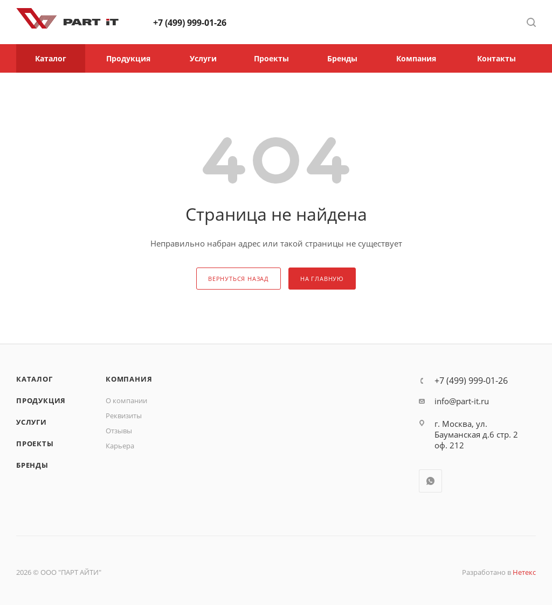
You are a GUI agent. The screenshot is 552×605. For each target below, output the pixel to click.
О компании (126, 400)
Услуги (31, 422)
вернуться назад (238, 279)
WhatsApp (430, 481)
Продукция (41, 400)
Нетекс (524, 572)
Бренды (32, 465)
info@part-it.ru (461, 401)
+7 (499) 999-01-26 (189, 23)
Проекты (35, 443)
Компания (129, 379)
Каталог (34, 379)
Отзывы (119, 430)
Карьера (120, 446)
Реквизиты (124, 415)
